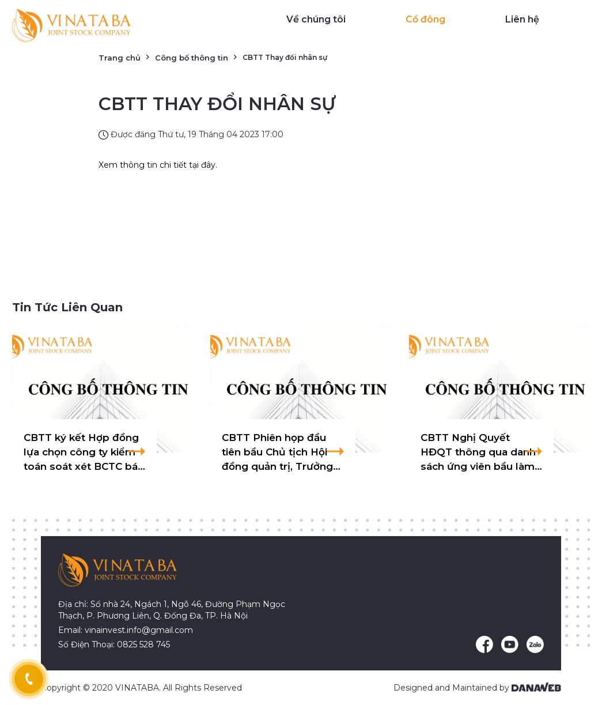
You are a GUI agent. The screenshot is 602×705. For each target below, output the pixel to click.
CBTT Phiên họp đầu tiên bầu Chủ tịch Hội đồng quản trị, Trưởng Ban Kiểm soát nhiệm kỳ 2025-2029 (277, 466)
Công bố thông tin (191, 57)
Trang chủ (120, 57)
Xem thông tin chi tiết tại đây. (158, 165)
